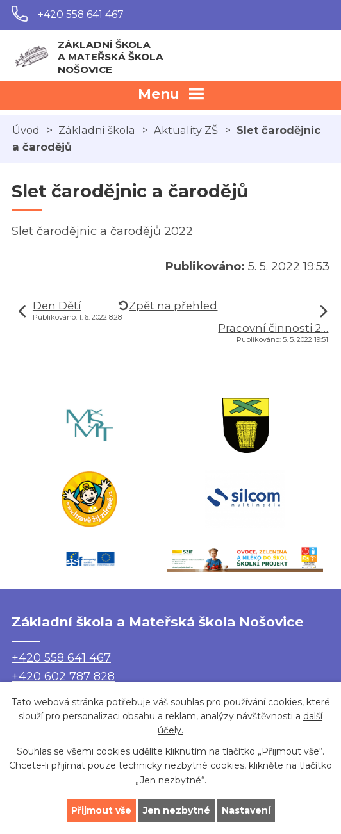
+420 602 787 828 (63, 676)
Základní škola (96, 130)
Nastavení (246, 810)
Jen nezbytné (176, 810)
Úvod (26, 130)
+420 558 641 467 (81, 14)
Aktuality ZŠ (186, 130)
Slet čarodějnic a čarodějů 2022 (102, 231)
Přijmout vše (101, 810)
